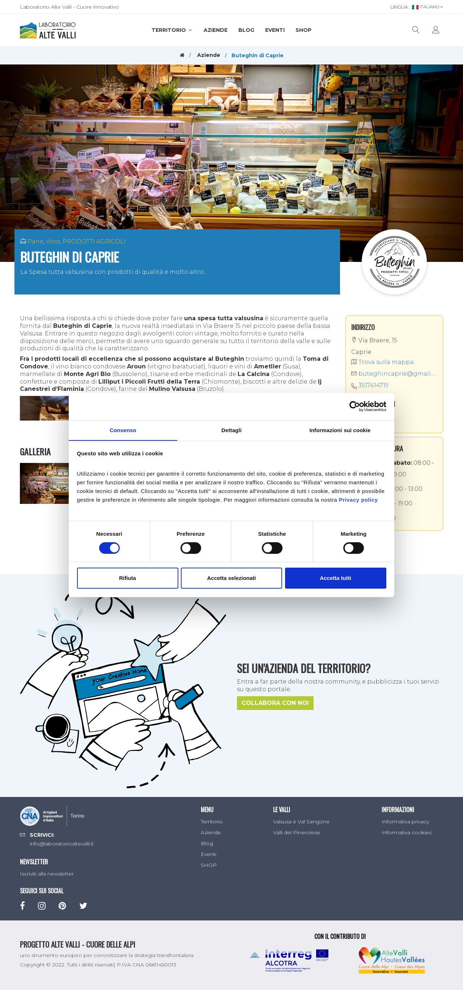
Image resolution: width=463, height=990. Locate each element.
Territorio (172, 30)
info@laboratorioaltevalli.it (62, 843)
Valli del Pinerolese (296, 832)
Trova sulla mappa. (383, 362)
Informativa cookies (407, 832)
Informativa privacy (405, 821)
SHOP (303, 30)
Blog (246, 30)
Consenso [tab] (123, 430)
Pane (35, 241)
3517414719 (373, 385)
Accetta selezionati (231, 578)
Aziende (216, 30)
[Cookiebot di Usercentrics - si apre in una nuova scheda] (354, 406)
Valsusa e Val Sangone (301, 821)
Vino (53, 241)
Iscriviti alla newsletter (47, 873)
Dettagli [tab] (231, 430)
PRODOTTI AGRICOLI (94, 241)
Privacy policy (358, 500)
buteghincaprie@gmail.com (394, 373)
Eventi (275, 30)
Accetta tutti (335, 578)
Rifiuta (127, 578)
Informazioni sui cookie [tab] (340, 430)
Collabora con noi (275, 702)
